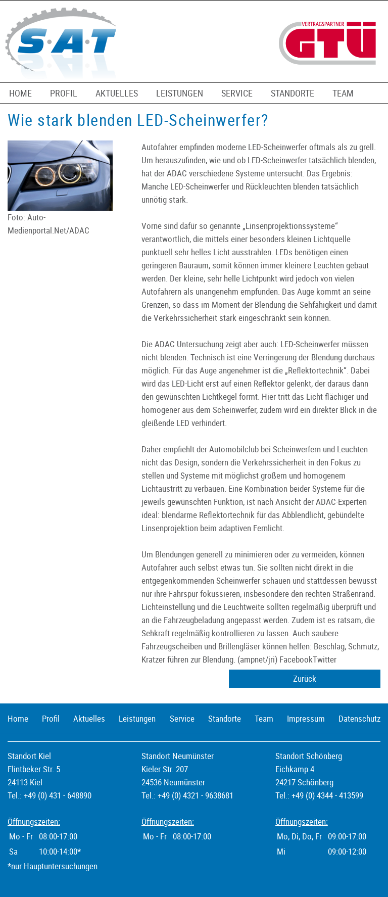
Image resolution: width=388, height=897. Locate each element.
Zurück (304, 678)
